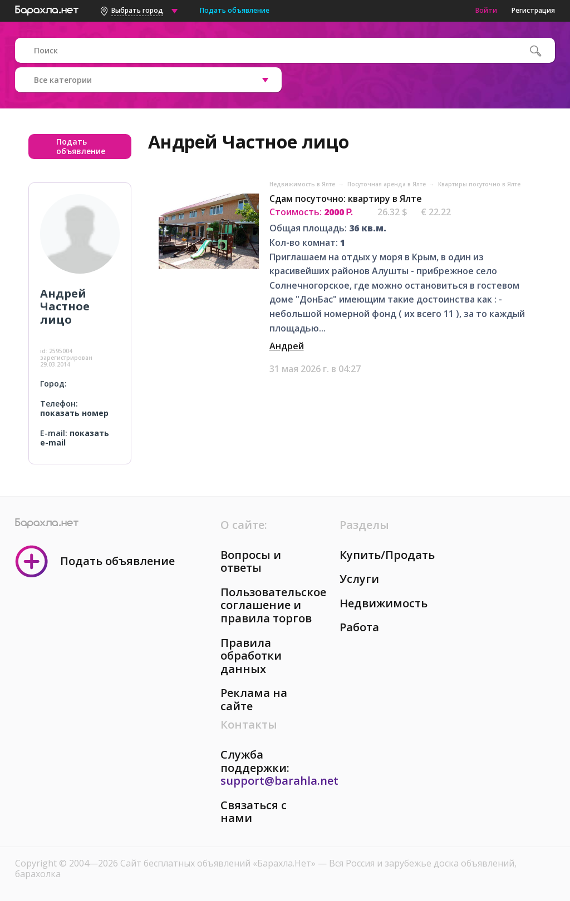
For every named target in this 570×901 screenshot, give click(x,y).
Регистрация (533, 10)
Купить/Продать (387, 554)
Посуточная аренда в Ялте (387, 184)
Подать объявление (234, 10)
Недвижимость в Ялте (303, 184)
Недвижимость (384, 603)
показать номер (74, 413)
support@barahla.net (279, 780)
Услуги (359, 578)
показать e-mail (74, 438)
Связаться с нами (253, 812)
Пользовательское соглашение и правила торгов (273, 605)
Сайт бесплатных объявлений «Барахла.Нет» (219, 863)
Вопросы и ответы (250, 561)
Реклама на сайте (253, 699)
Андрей (286, 346)
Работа (359, 627)
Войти (486, 10)
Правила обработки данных (251, 655)
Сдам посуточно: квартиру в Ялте (345, 198)
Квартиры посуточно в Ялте (479, 184)
